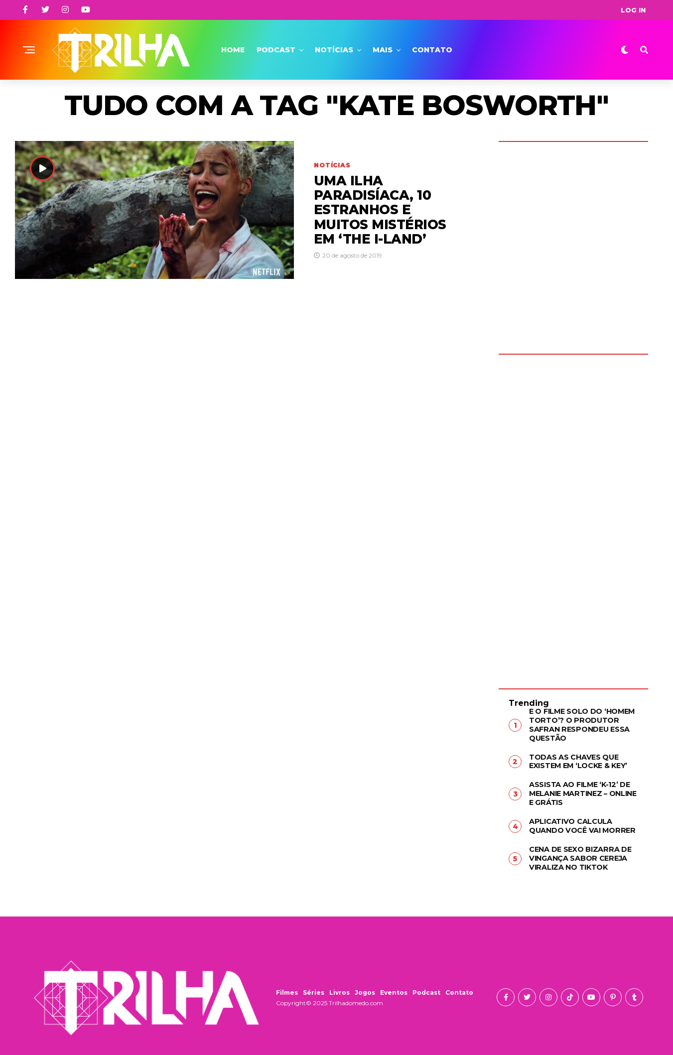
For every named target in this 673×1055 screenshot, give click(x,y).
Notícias (334, 49)
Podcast (276, 49)
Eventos (393, 989)
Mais (383, 49)
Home (233, 49)
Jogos (365, 989)
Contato (432, 49)
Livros (339, 989)
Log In (633, 10)
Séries (313, 989)
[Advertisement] (573, 514)
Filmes (287, 989)
